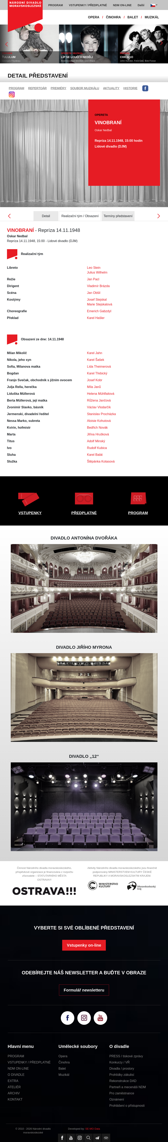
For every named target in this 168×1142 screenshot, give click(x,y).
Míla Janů (94, 387)
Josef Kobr (94, 380)
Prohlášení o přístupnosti (127, 1105)
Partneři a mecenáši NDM (127, 1087)
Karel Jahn (94, 353)
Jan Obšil (93, 292)
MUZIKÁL (152, 17)
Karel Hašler (96, 318)
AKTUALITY (111, 88)
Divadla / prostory (121, 1068)
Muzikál (64, 1074)
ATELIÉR (14, 1087)
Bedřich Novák (97, 427)
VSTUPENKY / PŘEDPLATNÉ (29, 1062)
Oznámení (116, 1099)
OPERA (93, 17)
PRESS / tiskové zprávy (126, 1056)
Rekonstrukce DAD (123, 1081)
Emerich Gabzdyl (99, 311)
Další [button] (141, 5)
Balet (62, 1068)
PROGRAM (16, 88)
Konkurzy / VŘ (119, 1062)
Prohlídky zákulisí (121, 1074)
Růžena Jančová (99, 400)
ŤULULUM (9, 57)
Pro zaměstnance (121, 1093)
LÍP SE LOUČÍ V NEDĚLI (77, 57)
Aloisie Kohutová (99, 420)
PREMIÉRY (58, 88)
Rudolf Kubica (97, 448)
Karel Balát (95, 454)
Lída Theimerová (99, 366)
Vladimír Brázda (98, 286)
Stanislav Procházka (101, 414)
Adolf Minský (96, 441)
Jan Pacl (93, 279)
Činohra (64, 1062)
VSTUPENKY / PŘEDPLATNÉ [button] (88, 5)
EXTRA (13, 1081)
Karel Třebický (97, 373)
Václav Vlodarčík (99, 407)
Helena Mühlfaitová (100, 393)
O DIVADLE (16, 1074)
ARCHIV (14, 1093)
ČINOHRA (113, 17)
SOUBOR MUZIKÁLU (84, 88)
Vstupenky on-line (84, 945)
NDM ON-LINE (18, 1068)
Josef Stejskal (97, 299)
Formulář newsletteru (84, 990)
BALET (133, 17)
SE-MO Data (92, 1128)
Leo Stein (94, 267)
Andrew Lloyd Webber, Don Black (78, 61)
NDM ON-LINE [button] (122, 5)
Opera (63, 1056)
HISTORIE (130, 88)
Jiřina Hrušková (98, 434)
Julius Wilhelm (97, 272)
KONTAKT (15, 1099)
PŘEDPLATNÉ (84, 513)
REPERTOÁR (37, 88)
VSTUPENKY (29, 513)
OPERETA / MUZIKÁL (72, 53)
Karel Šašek (95, 359)
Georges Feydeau (11, 61)
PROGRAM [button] (55, 5)
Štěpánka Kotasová (101, 461)
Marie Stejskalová (99, 304)
